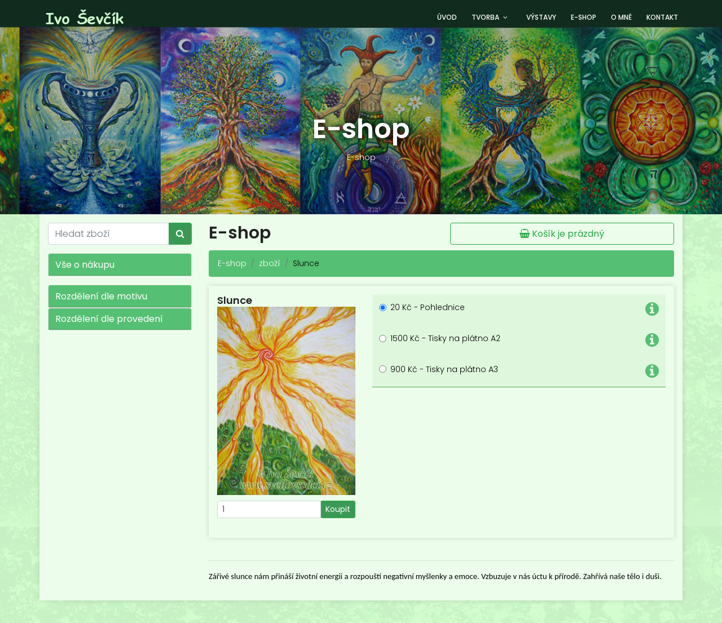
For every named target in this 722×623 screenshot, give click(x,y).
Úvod (447, 17)
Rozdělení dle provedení (109, 318)
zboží (269, 263)
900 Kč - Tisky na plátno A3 (444, 369)
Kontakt (662, 17)
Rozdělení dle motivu (101, 296)
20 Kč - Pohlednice (427, 307)
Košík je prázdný (562, 233)
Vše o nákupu (85, 264)
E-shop (583, 17)
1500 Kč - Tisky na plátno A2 (445, 338)
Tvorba (485, 17)
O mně (621, 17)
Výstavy (541, 17)
